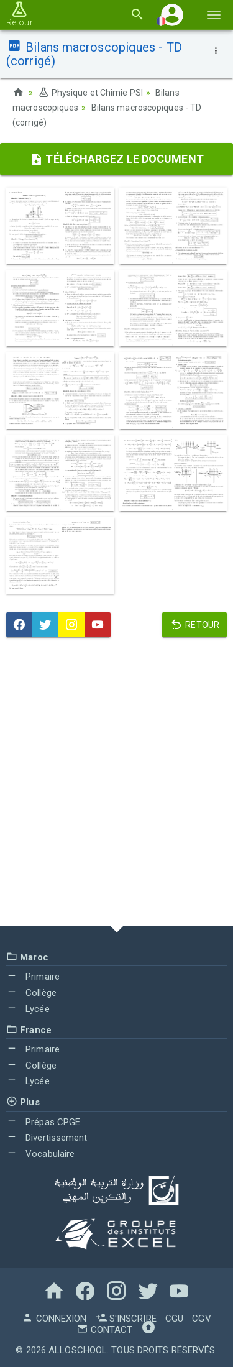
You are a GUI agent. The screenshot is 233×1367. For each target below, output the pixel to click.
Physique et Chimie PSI (90, 93)
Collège (31, 992)
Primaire (33, 976)
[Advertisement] (116, 784)
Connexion (54, 1318)
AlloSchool (77, 1350)
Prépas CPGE (43, 1122)
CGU (174, 1318)
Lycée (28, 1009)
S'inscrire (126, 1318)
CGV (201, 1318)
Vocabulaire (40, 1153)
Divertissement (47, 1137)
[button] (172, 14)
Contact (104, 1329)
